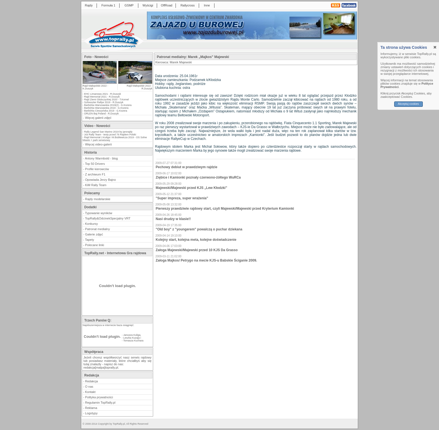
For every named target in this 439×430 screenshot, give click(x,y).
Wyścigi (148, 5)
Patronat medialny (97, 229)
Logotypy (91, 413)
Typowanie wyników (98, 213)
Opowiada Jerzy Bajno (100, 179)
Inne (207, 5)
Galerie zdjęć (94, 234)
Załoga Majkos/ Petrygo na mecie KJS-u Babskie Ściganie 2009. (206, 260)
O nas (89, 386)
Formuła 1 (108, 5)
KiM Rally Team (95, 185)
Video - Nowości (97, 126)
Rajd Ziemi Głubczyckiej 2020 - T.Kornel (106, 99)
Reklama (91, 408)
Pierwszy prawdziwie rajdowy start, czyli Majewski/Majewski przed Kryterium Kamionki (225, 209)
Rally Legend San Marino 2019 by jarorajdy (108, 131)
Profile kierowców (97, 169)
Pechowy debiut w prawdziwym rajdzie (186, 167)
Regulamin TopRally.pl (100, 402)
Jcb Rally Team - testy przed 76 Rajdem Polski (110, 134)
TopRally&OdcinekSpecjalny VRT (107, 218)
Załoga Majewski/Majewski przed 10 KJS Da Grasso (197, 250)
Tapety (89, 239)
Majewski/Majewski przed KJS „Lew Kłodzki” (191, 188)
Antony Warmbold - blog (101, 158)
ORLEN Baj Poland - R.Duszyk (101, 113)
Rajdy (89, 5)
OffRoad (166, 5)
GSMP (129, 5)
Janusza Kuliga (132, 335)
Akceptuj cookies (408, 103)
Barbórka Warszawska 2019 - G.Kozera (106, 108)
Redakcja (91, 381)
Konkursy (91, 223)
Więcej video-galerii (98, 144)
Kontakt (90, 392)
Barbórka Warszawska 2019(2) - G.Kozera (108, 105)
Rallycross (188, 5)
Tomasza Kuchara (133, 340)
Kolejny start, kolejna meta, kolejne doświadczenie (196, 240)
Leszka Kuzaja (131, 337)
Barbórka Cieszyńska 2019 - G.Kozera (105, 110)
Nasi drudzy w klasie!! (173, 219)
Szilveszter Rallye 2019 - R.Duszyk (103, 102)
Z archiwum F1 (95, 174)
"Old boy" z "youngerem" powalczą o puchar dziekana (199, 229)
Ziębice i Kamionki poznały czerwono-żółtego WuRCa (198, 177)
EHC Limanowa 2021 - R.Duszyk (102, 94)
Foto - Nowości (96, 57)
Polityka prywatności (99, 397)
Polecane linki (94, 245)
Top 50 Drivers (95, 163)
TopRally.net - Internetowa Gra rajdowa (115, 253)
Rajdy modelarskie (97, 199)
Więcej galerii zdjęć (98, 117)
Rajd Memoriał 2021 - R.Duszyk (102, 96)
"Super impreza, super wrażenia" (182, 198)
